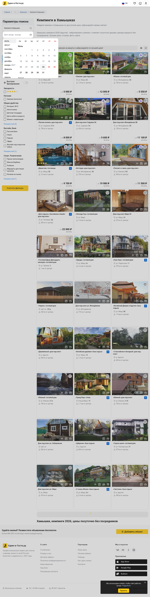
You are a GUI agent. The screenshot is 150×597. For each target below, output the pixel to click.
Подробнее (126, 586)
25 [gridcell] (49, 67)
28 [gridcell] (26, 72)
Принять (123, 591)
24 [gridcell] (43, 67)
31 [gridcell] (43, 72)
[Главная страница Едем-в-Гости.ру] (13, 3)
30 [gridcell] (38, 72)
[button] (134, 3)
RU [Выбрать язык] (125, 3)
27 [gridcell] (21, 72)
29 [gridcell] (32, 72)
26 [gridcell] (54, 67)
